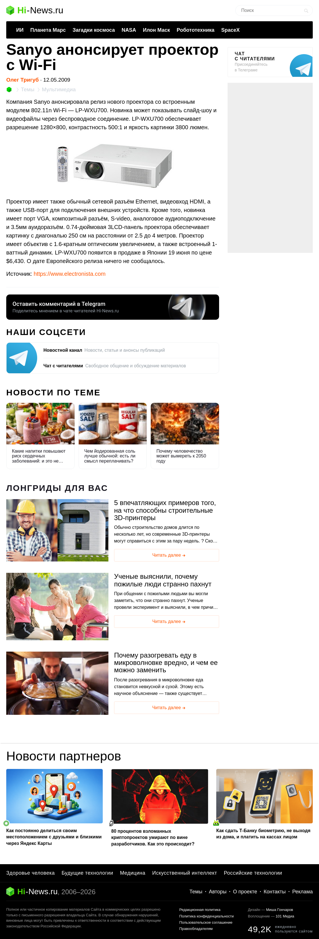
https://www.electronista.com (70, 274)
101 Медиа (285, 916)
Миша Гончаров (279, 910)
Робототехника (196, 30)
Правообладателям (196, 929)
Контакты (275, 892)
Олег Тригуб (22, 80)
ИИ (20, 30)
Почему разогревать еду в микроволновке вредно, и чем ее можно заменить (166, 663)
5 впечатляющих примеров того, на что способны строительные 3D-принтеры (165, 510)
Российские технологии (253, 873)
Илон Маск (156, 30)
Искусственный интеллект (184, 873)
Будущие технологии (87, 873)
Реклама (302, 892)
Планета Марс (48, 30)
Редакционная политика (200, 910)
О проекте (245, 892)
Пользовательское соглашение (205, 922)
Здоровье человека (30, 873)
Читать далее (169, 555)
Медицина (133, 873)
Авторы (217, 892)
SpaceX (230, 30)
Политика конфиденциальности (206, 916)
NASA (129, 30)
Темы (196, 892)
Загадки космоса (94, 30)
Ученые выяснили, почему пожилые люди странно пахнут (162, 580)
